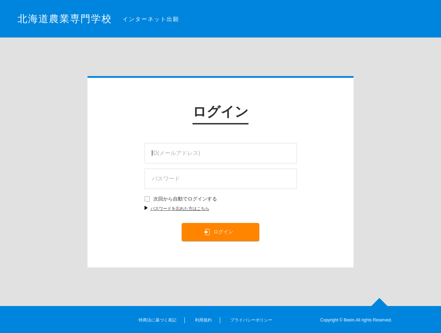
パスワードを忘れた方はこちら (179, 208)
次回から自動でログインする (185, 198)
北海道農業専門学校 (65, 18)
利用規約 (203, 320)
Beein (349, 320)
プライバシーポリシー (251, 320)
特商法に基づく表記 (157, 320)
